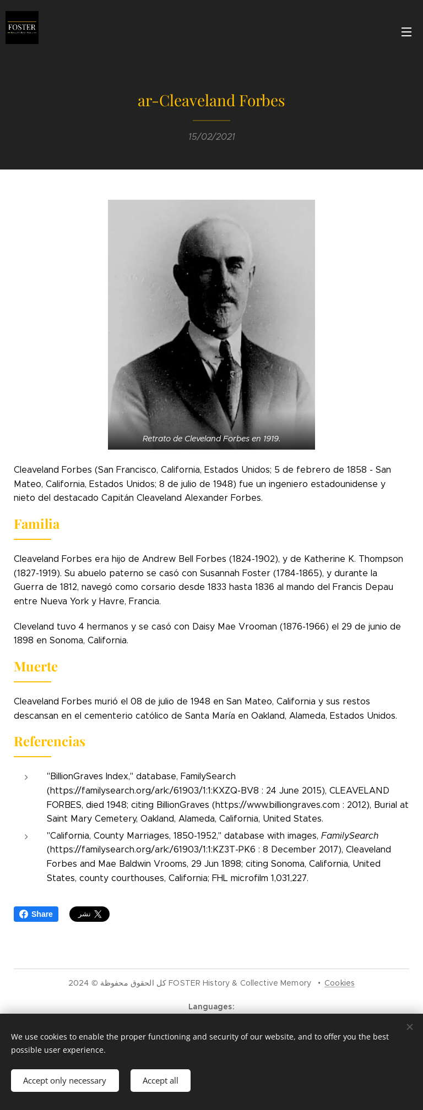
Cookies (339, 983)
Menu (406, 31)
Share (36, 914)
